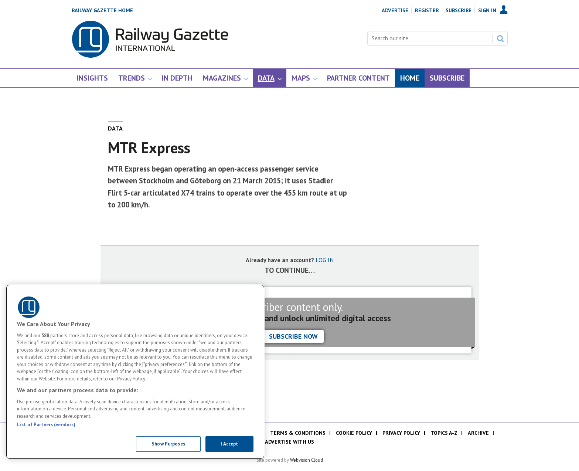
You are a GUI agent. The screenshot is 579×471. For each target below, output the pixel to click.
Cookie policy (354, 433)
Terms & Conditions (298, 433)
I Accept (229, 444)
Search (500, 38)
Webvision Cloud (306, 460)
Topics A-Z (443, 433)
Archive (478, 433)
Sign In (487, 10)
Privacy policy (401, 433)
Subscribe (458, 10)
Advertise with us (289, 441)
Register (427, 10)
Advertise (395, 10)
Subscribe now (293, 336)
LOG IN (325, 260)
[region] (135, 371)
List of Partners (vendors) (46, 424)
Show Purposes (168, 444)
